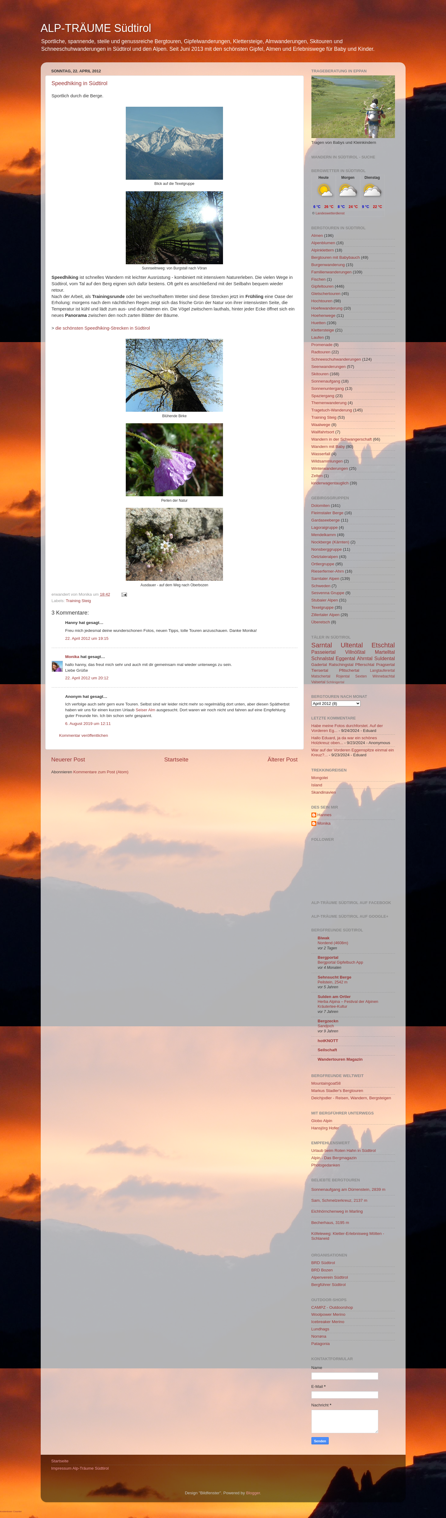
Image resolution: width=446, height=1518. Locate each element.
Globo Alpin (321, 1120)
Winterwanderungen (329, 468)
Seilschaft (327, 1050)
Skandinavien (323, 792)
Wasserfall (321, 454)
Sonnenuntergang (327, 388)
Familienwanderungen (331, 272)
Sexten (361, 676)
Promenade (322, 344)
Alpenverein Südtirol (329, 1277)
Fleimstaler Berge (327, 513)
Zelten (317, 475)
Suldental (384, 658)
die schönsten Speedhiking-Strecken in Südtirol (102, 328)
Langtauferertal (382, 670)
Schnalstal (322, 658)
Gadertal (319, 664)
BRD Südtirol (323, 1262)
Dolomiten (320, 505)
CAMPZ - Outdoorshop (332, 1307)
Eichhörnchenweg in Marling (337, 1211)
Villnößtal (355, 652)
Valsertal (318, 682)
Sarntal (321, 645)
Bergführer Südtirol (328, 1284)
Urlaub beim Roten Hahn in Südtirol (343, 1150)
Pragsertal (385, 664)
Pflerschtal (364, 664)
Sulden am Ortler (334, 996)
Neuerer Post (68, 759)
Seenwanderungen (328, 366)
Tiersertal (319, 670)
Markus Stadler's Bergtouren (337, 1090)
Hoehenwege (323, 315)
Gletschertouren (326, 293)
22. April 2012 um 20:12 (87, 678)
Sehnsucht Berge (335, 977)
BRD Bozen (322, 1270)
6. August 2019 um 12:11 (88, 723)
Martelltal (385, 652)
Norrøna (319, 1336)
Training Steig (78, 600)
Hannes (324, 815)
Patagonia (320, 1343)
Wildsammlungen (327, 461)
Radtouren (321, 352)
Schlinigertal (335, 682)
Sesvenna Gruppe (328, 593)
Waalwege (321, 424)
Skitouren (320, 374)
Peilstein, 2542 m (333, 982)
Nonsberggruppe (326, 549)
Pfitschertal (349, 670)
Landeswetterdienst (330, 213)
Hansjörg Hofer (325, 1128)
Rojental (343, 676)
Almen (317, 235)
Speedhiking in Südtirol (80, 83)
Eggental (345, 658)
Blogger (253, 1493)
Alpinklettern (322, 250)
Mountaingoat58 (326, 1083)
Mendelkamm (323, 534)
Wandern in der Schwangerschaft (341, 439)
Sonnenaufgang (325, 381)
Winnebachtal (383, 676)
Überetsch (320, 622)
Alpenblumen (323, 243)
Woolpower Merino (328, 1314)
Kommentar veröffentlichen (83, 735)
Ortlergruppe (322, 564)
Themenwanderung (329, 402)
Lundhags (320, 1329)
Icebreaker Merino (328, 1321)
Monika (72, 656)
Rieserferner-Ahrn (327, 571)
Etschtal (383, 645)
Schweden (321, 586)
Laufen (317, 337)
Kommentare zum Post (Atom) (101, 772)
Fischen (318, 279)
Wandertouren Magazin (340, 1059)
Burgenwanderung (328, 264)
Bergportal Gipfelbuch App (340, 962)
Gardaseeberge (325, 520)
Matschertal (321, 676)
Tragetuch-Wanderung (331, 410)
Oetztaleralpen (324, 556)
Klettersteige (322, 330)
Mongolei (319, 777)
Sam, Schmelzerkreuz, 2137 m (339, 1200)
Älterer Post (283, 759)
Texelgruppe (322, 607)
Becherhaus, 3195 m (330, 1222)
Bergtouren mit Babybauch (335, 257)
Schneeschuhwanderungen (336, 359)
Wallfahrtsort (322, 432)
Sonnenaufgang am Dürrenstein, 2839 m (348, 1189)
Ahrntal (364, 658)
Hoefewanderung (327, 308)
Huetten (318, 323)
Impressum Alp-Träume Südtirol (80, 1468)
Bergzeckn (328, 1021)
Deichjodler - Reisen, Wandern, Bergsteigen (351, 1098)
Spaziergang (322, 395)
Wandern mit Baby (328, 446)
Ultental (352, 645)
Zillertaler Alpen (325, 614)
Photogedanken (325, 1165)
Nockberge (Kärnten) (330, 542)
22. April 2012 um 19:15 (87, 638)
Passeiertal (323, 652)
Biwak (324, 938)
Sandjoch (326, 1026)
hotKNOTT (328, 1040)
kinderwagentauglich (330, 483)
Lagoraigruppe (324, 527)
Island (316, 785)
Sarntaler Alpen (325, 578)
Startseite (176, 759)
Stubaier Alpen (324, 600)
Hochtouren (322, 301)
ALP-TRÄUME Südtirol (96, 28)
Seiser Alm (145, 710)
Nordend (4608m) (333, 943)
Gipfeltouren (322, 286)
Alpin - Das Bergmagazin (334, 1158)
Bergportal (328, 957)
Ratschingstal (341, 664)
